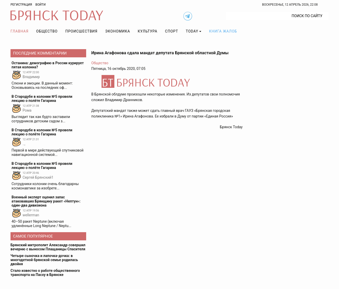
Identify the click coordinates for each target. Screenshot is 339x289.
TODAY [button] (192, 31)
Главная (19, 31)
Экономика (117, 31)
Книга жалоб (223, 31)
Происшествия (81, 31)
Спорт (171, 31)
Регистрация (21, 4)
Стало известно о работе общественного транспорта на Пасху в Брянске (45, 273)
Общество (47, 31)
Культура (147, 31)
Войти (40, 4)
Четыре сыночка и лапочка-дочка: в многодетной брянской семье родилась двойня (44, 260)
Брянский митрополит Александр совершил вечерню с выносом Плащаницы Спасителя (48, 247)
